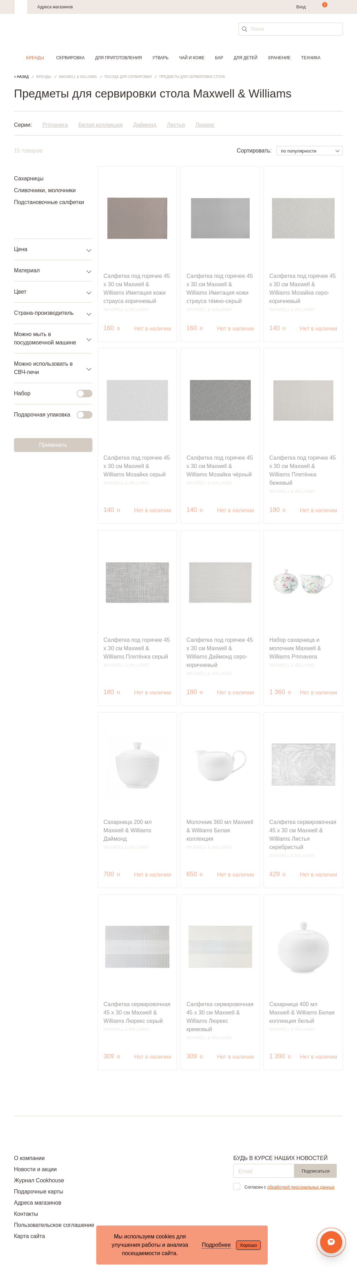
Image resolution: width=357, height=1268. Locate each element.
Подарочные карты (38, 1192)
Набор (49, 393)
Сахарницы (29, 178)
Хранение (279, 57)
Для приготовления (118, 57)
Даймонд (145, 125)
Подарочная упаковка (49, 415)
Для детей (245, 57)
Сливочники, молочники (45, 190)
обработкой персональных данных (300, 1187)
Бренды (35, 57)
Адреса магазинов (55, 7)
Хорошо (248, 1245)
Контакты (26, 1214)
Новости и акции (35, 1169)
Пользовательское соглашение (54, 1225)
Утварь (160, 57)
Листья (176, 125)
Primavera (55, 125)
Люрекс (204, 125)
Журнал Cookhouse (39, 1180)
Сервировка (70, 57)
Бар (219, 57)
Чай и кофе (191, 57)
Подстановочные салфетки (49, 202)
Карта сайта (29, 1236)
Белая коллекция (100, 125)
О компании (29, 1158)
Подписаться (315, 1171)
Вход (301, 7)
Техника (311, 57)
